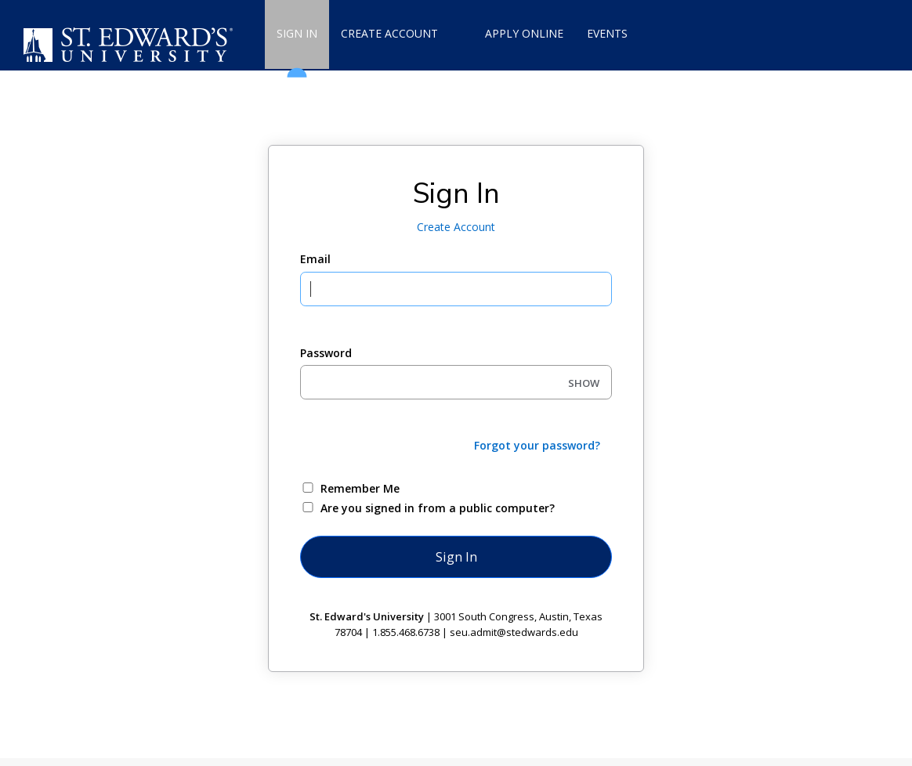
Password (326, 352)
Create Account (456, 226)
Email (315, 258)
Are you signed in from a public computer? (437, 507)
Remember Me (360, 488)
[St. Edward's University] (131, 45)
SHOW (583, 383)
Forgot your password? (537, 445)
